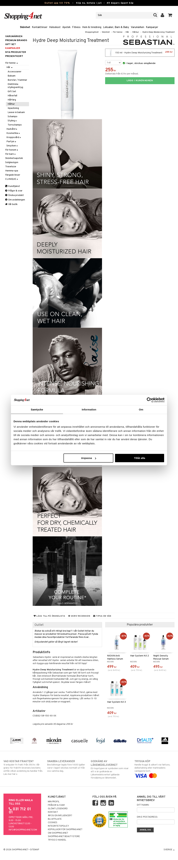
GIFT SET (10, 44)
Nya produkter (15, 52)
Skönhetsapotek (14, 158)
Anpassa (88, 458)
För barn (10, 154)
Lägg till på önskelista (49, 616)
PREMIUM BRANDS (16, 40)
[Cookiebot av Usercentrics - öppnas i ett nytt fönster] (149, 399)
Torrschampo (15, 124)
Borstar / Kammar (17, 80)
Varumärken (137, 27)
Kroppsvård (13, 137)
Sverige (169, 849)
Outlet (39, 625)
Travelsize (10, 166)
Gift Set (12, 91)
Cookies (52, 822)
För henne (117, 32)
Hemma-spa (11, 170)
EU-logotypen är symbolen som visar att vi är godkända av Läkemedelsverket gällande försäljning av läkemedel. (111, 769)
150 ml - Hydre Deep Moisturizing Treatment (140, 52)
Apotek (66, 27)
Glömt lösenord (58, 808)
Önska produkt (14, 195)
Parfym (11, 141)
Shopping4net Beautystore (64, 836)
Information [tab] (89, 409)
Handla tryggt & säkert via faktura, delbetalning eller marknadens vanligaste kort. (154, 768)
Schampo (12, 116)
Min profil (54, 801)
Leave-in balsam (16, 112)
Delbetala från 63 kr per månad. (122, 73)
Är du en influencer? (60, 815)
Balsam (11, 75)
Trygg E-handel (57, 840)
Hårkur (135, 32)
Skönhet (25, 27)
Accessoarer (14, 71)
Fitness (76, 27)
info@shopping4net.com (23, 830)
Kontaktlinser (39, 27)
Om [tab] (141, 409)
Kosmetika (13, 133)
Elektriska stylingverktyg (15, 86)
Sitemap (34, 849)
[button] (170, 15)
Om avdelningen (15, 199)
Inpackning (13, 108)
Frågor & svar (13, 190)
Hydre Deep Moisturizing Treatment (158, 32)
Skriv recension (79, 616)
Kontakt (53, 812)
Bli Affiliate (55, 819)
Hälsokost (55, 27)
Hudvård (12, 129)
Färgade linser (12, 174)
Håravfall (12, 95)
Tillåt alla (139, 458)
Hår (127, 32)
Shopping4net (92, 32)
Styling (12, 120)
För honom (12, 149)
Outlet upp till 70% (57, 3)
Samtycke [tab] (37, 409)
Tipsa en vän (102, 616)
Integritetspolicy (58, 826)
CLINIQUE (11, 179)
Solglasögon (11, 162)
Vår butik (11, 204)
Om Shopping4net (58, 833)
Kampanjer (152, 27)
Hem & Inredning (91, 27)
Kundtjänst (12, 186)
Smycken (12, 145)
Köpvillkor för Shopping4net (65, 829)
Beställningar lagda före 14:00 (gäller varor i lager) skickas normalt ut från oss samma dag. (67, 766)
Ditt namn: (143, 805)
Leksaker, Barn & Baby (116, 27)
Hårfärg (12, 99)
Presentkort (14, 56)
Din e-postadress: (147, 817)
